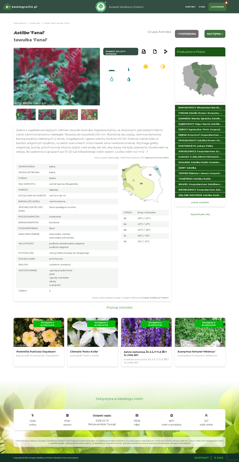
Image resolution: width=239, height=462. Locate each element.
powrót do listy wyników (115, 52)
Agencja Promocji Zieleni (157, 157)
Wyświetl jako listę (200, 214)
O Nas (202, 7)
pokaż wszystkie (200, 202)
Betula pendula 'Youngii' (102, 424)
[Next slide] (95, 114)
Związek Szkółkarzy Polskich (155, 297)
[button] (26, 114)
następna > (215, 33)
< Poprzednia (186, 33)
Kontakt (190, 7)
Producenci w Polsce (191, 51)
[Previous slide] (18, 114)
